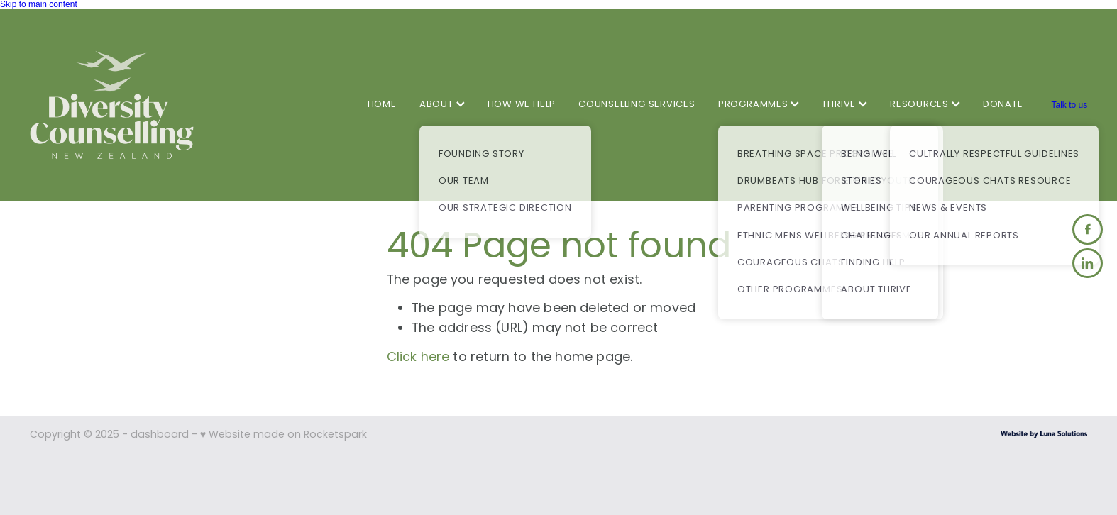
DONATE (1003, 104)
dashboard (160, 435)
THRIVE (844, 104)
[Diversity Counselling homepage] (135, 104)
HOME (382, 104)
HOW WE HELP (522, 104)
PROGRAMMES (759, 104)
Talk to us (1069, 105)
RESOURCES (925, 104)
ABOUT (442, 104)
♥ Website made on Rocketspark (283, 435)
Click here (418, 358)
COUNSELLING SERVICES (636, 104)
